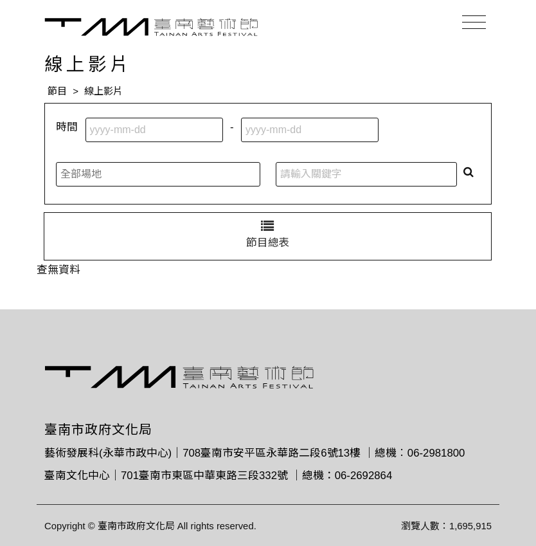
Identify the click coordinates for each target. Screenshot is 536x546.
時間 (67, 127)
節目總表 (267, 234)
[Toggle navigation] (474, 22)
